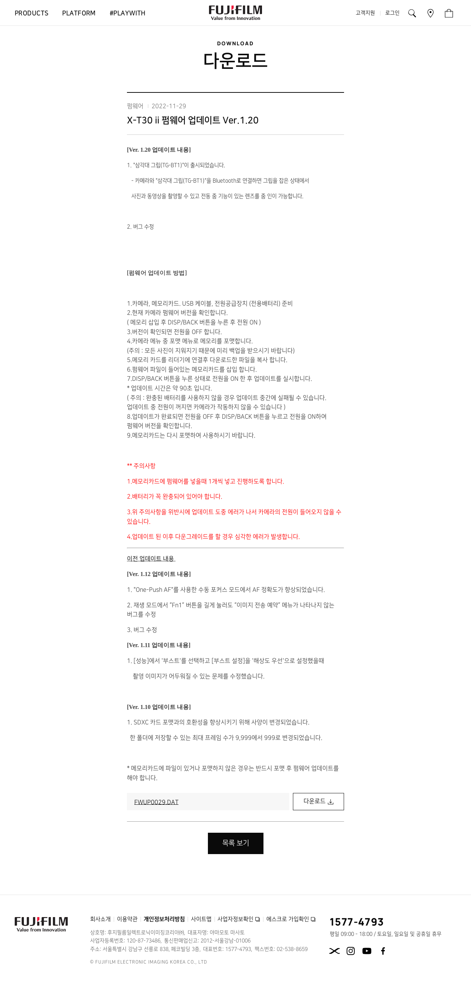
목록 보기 (235, 843)
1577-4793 (357, 921)
